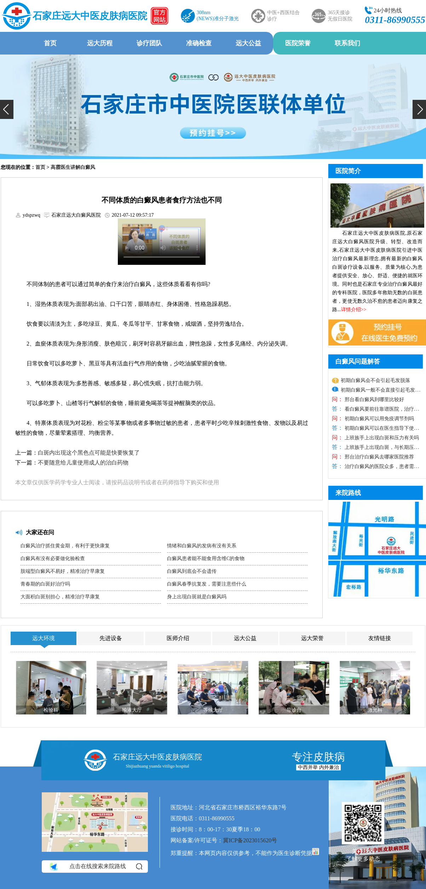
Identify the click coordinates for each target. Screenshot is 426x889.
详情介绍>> (354, 309)
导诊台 (294, 710)
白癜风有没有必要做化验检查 (53, 558)
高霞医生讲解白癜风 (73, 167)
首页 (50, 43)
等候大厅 (213, 710)
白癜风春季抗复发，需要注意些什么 (206, 584)
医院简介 (348, 171)
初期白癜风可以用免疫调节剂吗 (378, 418)
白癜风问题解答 (357, 361)
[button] (6, 109)
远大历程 (100, 43)
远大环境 (43, 638)
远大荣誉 (312, 638)
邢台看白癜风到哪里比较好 (373, 399)
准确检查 (199, 43)
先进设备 (110, 638)
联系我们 (347, 43)
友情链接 (379, 638)
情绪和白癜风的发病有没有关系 (201, 545)
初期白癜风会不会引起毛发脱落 (375, 380)
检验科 (51, 710)
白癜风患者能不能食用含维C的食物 (205, 558)
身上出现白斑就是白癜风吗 (196, 596)
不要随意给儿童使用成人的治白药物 (83, 463)
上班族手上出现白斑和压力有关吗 (381, 437)
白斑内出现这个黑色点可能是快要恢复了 (89, 453)
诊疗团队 (149, 43)
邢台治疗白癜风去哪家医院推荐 (378, 457)
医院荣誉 (298, 43)
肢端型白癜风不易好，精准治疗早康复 (63, 571)
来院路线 (348, 492)
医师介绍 (178, 638)
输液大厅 (132, 710)
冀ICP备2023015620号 (250, 840)
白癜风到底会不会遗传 (192, 571)
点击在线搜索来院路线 (95, 866)
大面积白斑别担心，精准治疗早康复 (60, 596)
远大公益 (248, 43)
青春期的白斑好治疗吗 (45, 584)
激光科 (375, 710)
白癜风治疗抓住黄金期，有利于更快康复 (65, 545)
